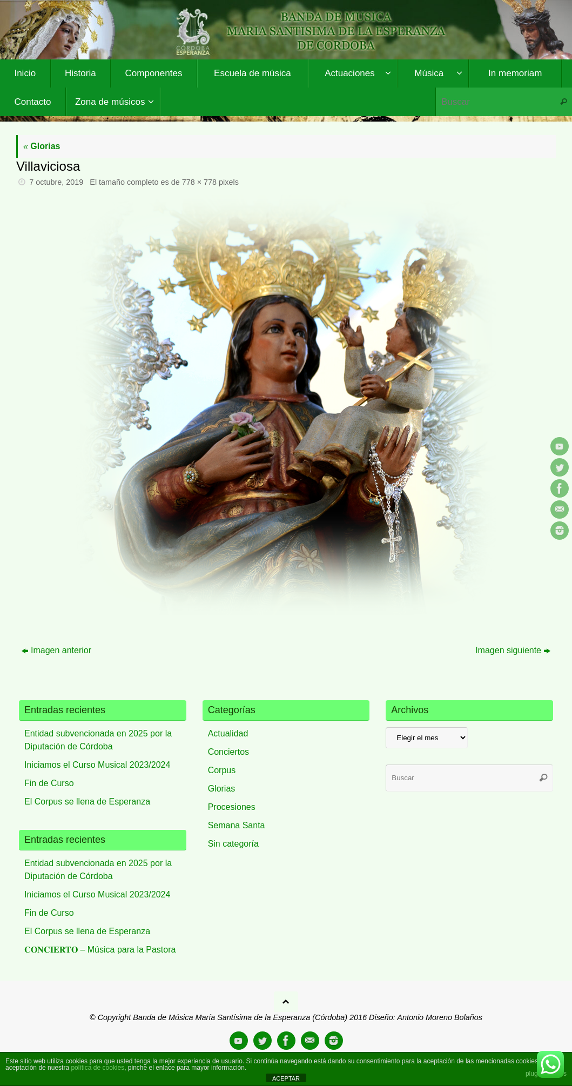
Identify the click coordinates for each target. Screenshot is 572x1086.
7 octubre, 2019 (56, 182)
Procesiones (231, 807)
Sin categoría (233, 843)
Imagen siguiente (512, 650)
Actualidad (228, 733)
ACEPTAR (286, 1078)
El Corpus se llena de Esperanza (87, 801)
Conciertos (228, 751)
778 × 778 (199, 182)
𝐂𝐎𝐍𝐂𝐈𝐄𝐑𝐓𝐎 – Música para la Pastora (100, 949)
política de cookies (97, 1067)
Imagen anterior (56, 650)
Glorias (41, 146)
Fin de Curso (49, 783)
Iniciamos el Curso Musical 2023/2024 (97, 764)
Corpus (222, 770)
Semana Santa (236, 825)
